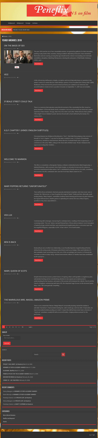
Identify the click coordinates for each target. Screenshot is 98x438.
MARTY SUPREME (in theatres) (24, 404)
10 (22, 327)
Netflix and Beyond (9, 418)
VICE (6, 74)
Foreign (28, 23)
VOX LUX (8, 215)
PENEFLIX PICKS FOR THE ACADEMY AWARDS (16, 374)
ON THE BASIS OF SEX (14, 45)
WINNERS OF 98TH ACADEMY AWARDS (14, 367)
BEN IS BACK (10, 242)
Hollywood (11, 23)
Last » (30, 327)
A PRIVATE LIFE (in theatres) (23, 397)
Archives (35, 23)
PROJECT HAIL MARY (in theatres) (13, 364)
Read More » (38, 64)
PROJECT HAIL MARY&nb (21, 30)
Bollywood (20, 23)
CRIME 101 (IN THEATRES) (11, 380)
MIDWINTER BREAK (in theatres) (12, 377)
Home (4, 23)
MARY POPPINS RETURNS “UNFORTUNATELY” (25, 186)
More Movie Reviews (9, 415)
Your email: (6, 335)
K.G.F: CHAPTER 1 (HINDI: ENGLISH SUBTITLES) (26, 130)
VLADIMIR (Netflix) (9, 370)
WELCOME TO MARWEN (15, 159)
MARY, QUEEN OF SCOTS (15, 271)
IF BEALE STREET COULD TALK (18, 101)
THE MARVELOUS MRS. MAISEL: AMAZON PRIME (27, 300)
